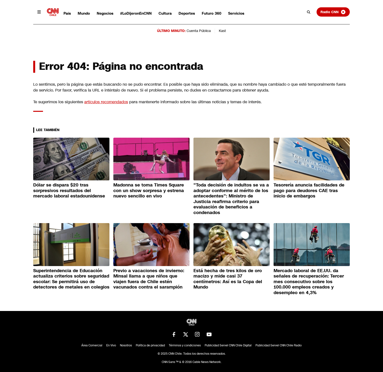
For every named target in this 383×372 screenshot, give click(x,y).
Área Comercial (91, 345)
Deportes (187, 13)
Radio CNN (333, 12)
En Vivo (111, 345)
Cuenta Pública (199, 30)
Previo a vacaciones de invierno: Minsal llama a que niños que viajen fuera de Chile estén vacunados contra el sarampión (148, 279)
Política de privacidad (150, 345)
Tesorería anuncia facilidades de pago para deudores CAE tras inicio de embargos (309, 190)
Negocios (105, 13)
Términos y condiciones (185, 345)
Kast (222, 30)
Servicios (236, 13)
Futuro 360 (211, 13)
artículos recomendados (106, 102)
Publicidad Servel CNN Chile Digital (228, 345)
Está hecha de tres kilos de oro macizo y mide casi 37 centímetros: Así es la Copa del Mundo (227, 279)
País (67, 13)
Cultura (165, 13)
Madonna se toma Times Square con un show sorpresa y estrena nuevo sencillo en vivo (148, 190)
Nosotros (126, 345)
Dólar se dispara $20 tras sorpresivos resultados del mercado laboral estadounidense (69, 190)
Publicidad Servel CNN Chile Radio (278, 345)
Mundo (84, 13)
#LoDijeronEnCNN (136, 13)
